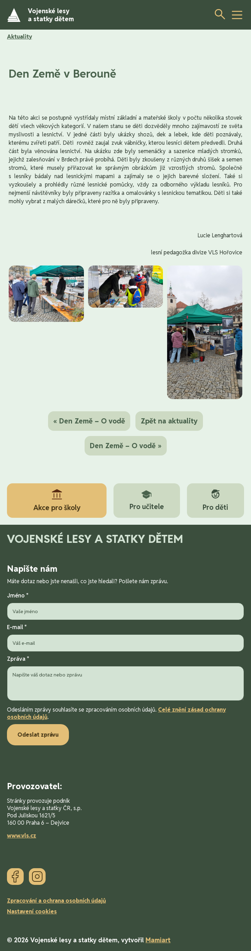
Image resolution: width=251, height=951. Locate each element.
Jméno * (125, 606)
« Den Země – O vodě (89, 421)
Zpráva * (125, 679)
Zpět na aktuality (169, 421)
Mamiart (158, 940)
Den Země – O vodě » (126, 445)
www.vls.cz (21, 835)
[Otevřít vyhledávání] (218, 14)
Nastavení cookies (32, 911)
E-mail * (125, 638)
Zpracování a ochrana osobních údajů (56, 900)
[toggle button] (237, 15)
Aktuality (19, 36)
